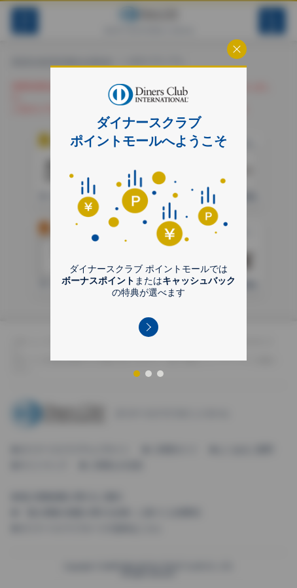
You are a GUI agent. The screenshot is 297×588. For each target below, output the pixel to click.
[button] (148, 327)
